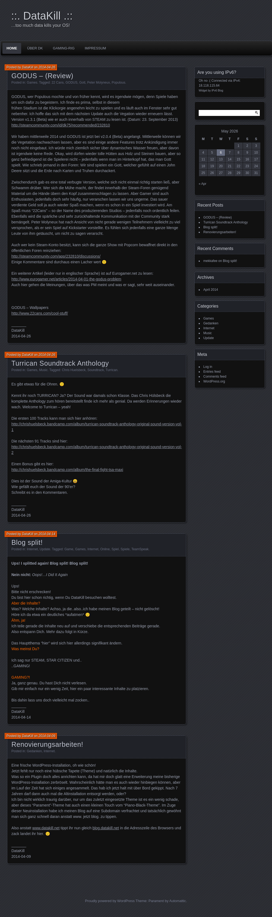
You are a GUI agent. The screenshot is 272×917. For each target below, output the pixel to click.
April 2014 (210, 290)
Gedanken (34, 751)
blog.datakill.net (106, 828)
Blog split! (27, 542)
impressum (95, 48)
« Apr (202, 184)
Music (43, 370)
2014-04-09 (47, 736)
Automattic (177, 901)
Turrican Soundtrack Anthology (60, 363)
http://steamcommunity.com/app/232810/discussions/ (55, 256)
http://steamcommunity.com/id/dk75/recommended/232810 (60, 125)
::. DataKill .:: (42, 16)
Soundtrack (95, 370)
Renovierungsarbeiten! (47, 744)
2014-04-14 (47, 534)
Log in (207, 367)
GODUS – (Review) (42, 76)
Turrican (112, 370)
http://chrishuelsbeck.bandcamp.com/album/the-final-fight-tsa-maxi (67, 469)
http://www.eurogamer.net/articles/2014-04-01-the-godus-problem (66, 279)
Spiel (115, 549)
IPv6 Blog (217, 90)
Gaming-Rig (64, 48)
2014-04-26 (47, 67)
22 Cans (58, 82)
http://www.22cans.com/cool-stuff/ (39, 313)
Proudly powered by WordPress (110, 901)
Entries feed (212, 372)
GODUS (71, 82)
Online (105, 549)
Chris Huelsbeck (74, 370)
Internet (32, 549)
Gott (82, 82)
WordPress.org (214, 381)
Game (68, 549)
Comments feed (214, 376)
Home (12, 48)
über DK (35, 48)
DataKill (27, 67)
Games (32, 82)
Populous (118, 82)
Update (45, 549)
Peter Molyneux (98, 82)
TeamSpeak (139, 549)
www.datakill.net (45, 828)
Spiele (125, 549)
